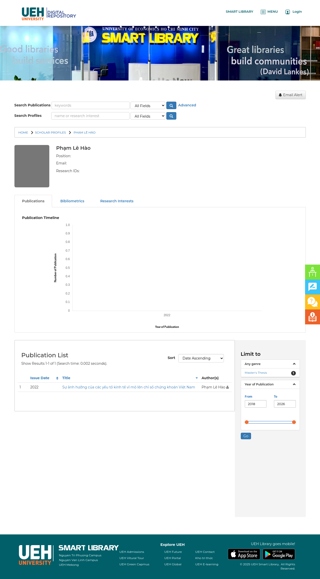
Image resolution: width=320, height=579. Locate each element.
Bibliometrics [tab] (72, 201)
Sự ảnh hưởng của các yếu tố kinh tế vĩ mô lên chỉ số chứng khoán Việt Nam (128, 387)
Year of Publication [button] (259, 384)
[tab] (270, 364)
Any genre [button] (253, 364)
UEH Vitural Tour (131, 558)
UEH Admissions (131, 552)
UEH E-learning (206, 564)
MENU (269, 11)
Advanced (186, 105)
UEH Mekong (69, 565)
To (275, 396)
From (248, 396)
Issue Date (39, 378)
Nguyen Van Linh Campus (78, 560)
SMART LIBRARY (239, 11)
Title (66, 378)
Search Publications (32, 105)
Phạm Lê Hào (84, 132)
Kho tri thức (204, 558)
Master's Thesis (256, 372)
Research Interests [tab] (116, 201)
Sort (171, 358)
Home (23, 132)
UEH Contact (205, 552)
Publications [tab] (33, 201)
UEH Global (173, 564)
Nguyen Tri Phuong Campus (80, 555)
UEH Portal (172, 558)
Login (293, 11)
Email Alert (290, 95)
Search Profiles (28, 115)
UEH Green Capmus (134, 564)
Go (246, 436)
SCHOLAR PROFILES (50, 132)
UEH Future (173, 552)
